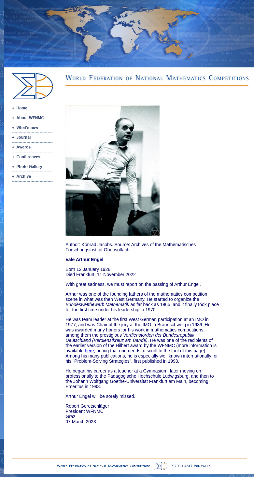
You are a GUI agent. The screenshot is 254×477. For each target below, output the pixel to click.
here (89, 350)
